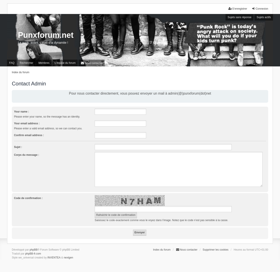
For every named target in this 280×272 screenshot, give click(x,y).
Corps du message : (26, 154)
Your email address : (27, 123)
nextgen (68, 257)
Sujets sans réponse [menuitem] (240, 17)
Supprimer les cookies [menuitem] (215, 249)
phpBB (33, 249)
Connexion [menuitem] (260, 8)
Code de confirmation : (28, 198)
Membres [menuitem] (43, 62)
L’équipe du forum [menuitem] (65, 62)
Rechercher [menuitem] (26, 62)
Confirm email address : (29, 135)
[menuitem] (92, 63)
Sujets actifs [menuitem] (264, 17)
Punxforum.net (46, 35)
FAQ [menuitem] (11, 62)
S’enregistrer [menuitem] (237, 8)
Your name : (21, 111)
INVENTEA (54, 257)
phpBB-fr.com (33, 253)
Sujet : (18, 147)
